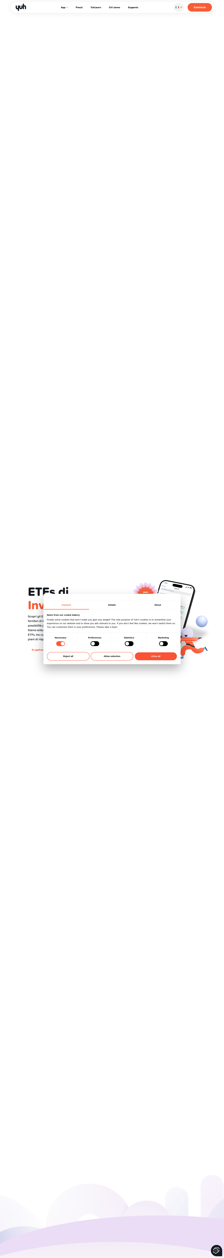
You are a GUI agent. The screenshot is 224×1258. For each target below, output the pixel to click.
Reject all (68, 656)
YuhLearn (96, 7)
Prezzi (79, 7)
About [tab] (157, 605)
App (64, 7)
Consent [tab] (66, 605)
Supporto (133, 7)
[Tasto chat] (216, 1250)
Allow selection (112, 656)
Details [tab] (112, 605)
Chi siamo (114, 7)
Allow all (155, 656)
